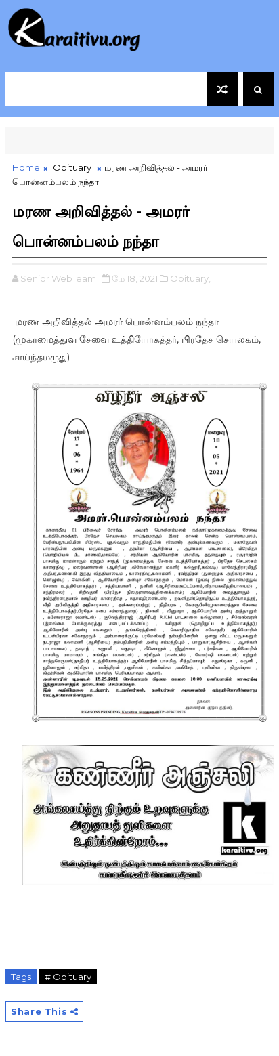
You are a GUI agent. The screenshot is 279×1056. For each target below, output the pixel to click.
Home (26, 167)
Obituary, (190, 278)
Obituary (72, 167)
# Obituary (68, 976)
